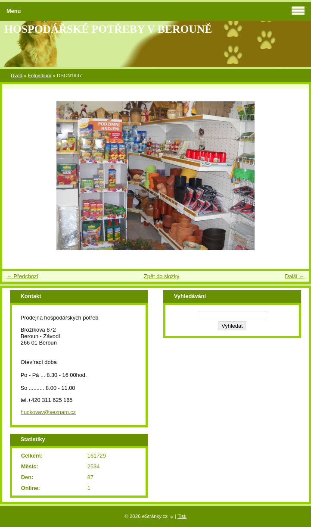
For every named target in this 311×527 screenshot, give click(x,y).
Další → (295, 276)
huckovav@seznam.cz (48, 412)
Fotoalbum (39, 75)
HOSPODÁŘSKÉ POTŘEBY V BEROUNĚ (108, 29)
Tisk (182, 516)
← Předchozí (22, 276)
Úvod (16, 75)
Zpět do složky (162, 276)
